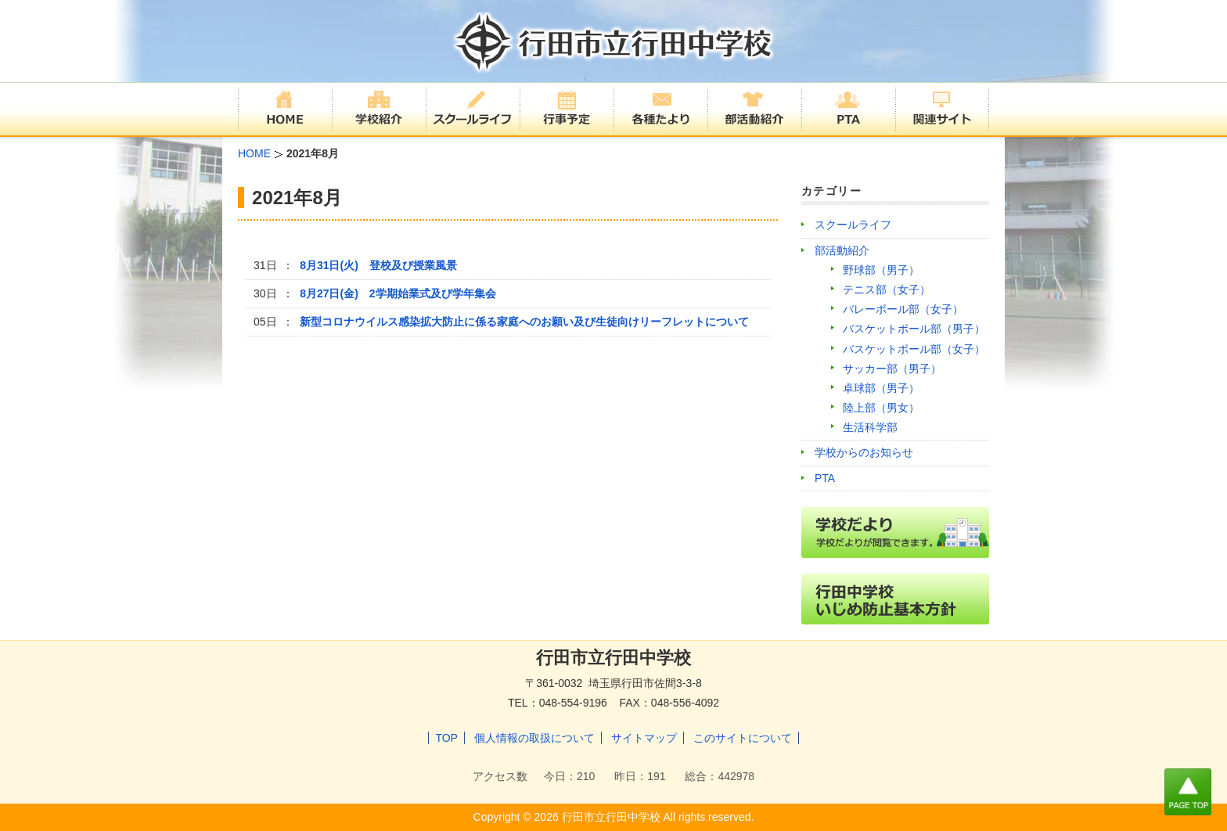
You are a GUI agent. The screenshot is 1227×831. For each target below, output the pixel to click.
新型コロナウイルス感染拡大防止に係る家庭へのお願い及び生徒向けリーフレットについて (524, 321)
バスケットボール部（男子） (914, 328)
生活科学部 (870, 427)
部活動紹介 (842, 250)
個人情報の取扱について (534, 738)
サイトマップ (644, 738)
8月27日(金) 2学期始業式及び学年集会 (397, 293)
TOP (446, 738)
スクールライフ (853, 224)
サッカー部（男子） (892, 368)
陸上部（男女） (881, 407)
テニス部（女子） (886, 289)
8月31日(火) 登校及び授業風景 (378, 265)
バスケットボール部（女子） (914, 349)
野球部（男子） (881, 270)
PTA (825, 478)
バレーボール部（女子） (903, 309)
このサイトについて (742, 738)
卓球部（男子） (881, 388)
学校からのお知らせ (864, 452)
